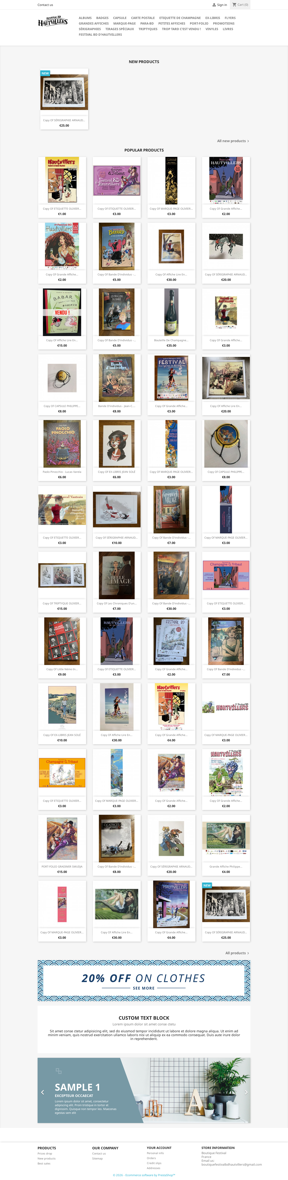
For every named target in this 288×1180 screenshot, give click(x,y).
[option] (144, 1090)
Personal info (155, 1153)
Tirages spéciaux (119, 29)
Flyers (230, 18)
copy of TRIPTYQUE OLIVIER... (62, 603)
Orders (151, 1158)
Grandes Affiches (94, 23)
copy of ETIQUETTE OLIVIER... (62, 208)
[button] (54, 1090)
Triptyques (148, 29)
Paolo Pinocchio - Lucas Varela (62, 472)
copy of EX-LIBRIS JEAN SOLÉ (116, 472)
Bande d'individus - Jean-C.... (116, 406)
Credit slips (154, 1163)
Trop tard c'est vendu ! (181, 29)
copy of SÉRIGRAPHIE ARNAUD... (64, 120)
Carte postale (143, 18)
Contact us (45, 5)
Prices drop (45, 1153)
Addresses (153, 1168)
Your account (159, 1148)
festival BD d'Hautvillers (100, 34)
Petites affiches (171, 23)
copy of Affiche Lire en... (171, 274)
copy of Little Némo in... (62, 669)
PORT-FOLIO (199, 23)
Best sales (44, 1163)
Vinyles (212, 29)
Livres (228, 29)
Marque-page (124, 23)
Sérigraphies (90, 29)
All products (237, 953)
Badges (102, 18)
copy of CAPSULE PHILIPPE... (62, 406)
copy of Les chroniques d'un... (117, 603)
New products (47, 1158)
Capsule (120, 18)
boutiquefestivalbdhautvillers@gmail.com (232, 1164)
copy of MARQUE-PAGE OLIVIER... (171, 208)
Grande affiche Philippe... (226, 866)
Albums (85, 18)
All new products (233, 141)
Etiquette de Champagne (180, 18)
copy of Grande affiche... (226, 208)
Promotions (224, 23)
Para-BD (147, 23)
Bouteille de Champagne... (171, 340)
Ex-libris (212, 18)
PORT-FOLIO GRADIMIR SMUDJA (62, 866)
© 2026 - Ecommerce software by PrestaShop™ (144, 1175)
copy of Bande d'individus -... (117, 274)
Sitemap (97, 1158)
